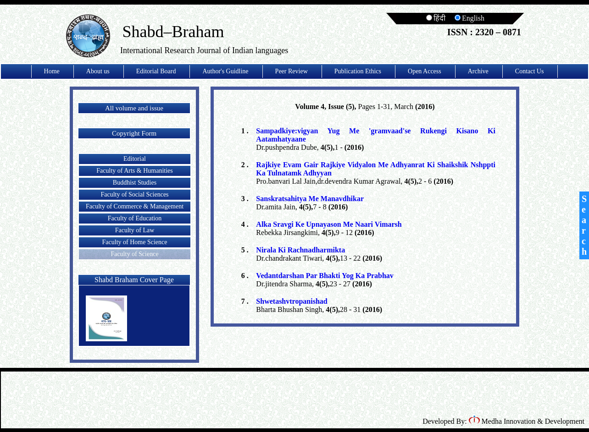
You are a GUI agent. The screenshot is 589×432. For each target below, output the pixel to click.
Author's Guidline (225, 71)
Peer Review (291, 71)
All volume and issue (134, 108)
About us (98, 71)
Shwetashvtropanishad (291, 301)
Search (584, 225)
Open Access (424, 71)
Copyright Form (134, 133)
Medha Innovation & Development (526, 421)
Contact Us (529, 71)
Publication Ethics (357, 71)
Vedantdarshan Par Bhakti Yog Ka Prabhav (324, 275)
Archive (478, 71)
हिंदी (435, 18)
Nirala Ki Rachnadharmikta (300, 250)
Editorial (134, 158)
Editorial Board (156, 71)
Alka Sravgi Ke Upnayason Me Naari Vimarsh (328, 224)
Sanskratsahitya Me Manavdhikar (310, 198)
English (469, 18)
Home (52, 71)
